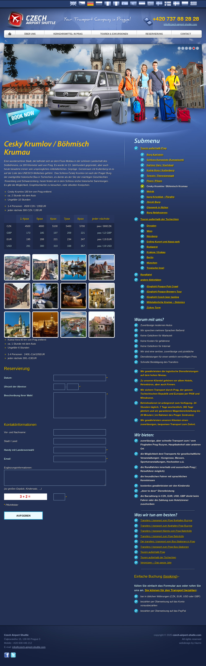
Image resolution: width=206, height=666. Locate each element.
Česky (81, 4)
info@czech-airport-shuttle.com (180, 24)
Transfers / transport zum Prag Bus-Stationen (164, 547)
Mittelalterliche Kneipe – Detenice (166, 302)
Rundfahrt (146, 274)
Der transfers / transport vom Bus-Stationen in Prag (167, 541)
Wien (150, 231)
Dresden (151, 225)
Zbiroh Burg (153, 202)
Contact (185, 34)
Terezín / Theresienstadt (160, 175)
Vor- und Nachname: (15, 432)
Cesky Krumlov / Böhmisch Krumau (167, 186)
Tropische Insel (155, 268)
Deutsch (90, 4)
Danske (176, 4)
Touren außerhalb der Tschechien (159, 219)
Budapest (152, 247)
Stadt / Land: (11, 441)
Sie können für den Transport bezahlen (170, 590)
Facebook (6, 655)
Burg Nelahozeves (157, 212)
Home (9, 33)
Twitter (13, 655)
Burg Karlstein (155, 154)
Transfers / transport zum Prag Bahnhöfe (162, 536)
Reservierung (154, 34)
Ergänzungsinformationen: (18, 467)
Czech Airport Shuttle (31, 19)
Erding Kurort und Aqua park (163, 241)
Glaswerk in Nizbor (157, 207)
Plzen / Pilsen (154, 181)
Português (133, 4)
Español (124, 4)
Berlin (150, 257)
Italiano (116, 4)
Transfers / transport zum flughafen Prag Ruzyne (166, 525)
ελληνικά (193, 4)
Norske (150, 4)
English (73, 4)
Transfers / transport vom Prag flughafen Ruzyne (166, 520)
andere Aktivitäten (150, 280)
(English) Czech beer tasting (163, 297)
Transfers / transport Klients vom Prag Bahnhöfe (166, 531)
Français (107, 4)
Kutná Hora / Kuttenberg (160, 170)
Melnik (150, 191)
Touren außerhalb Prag (153, 148)
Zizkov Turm (154, 307)
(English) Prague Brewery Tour (164, 291)
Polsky (185, 4)
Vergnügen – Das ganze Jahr (156, 562)
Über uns (30, 34)
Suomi (167, 4)
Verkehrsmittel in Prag (68, 34)
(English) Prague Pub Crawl (162, 286)
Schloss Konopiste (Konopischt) (165, 160)
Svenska (159, 4)
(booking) (170, 576)
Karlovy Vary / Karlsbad (160, 165)
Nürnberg (152, 236)
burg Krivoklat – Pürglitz (160, 197)
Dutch (142, 4)
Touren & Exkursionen (114, 34)
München (152, 262)
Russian (99, 4)
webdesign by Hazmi (190, 643)
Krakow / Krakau (156, 252)
